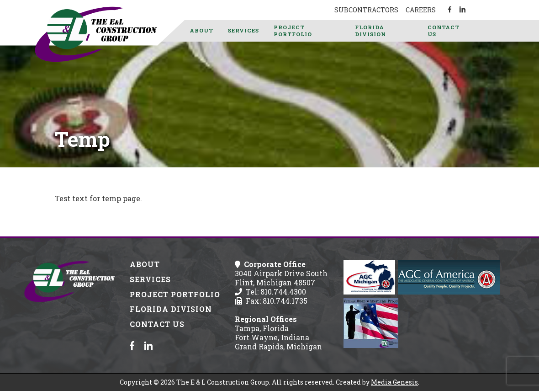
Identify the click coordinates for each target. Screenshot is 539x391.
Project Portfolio (293, 30)
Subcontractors (366, 9)
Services (243, 30)
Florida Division (370, 30)
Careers (421, 9)
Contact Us (444, 30)
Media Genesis (394, 382)
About (201, 30)
